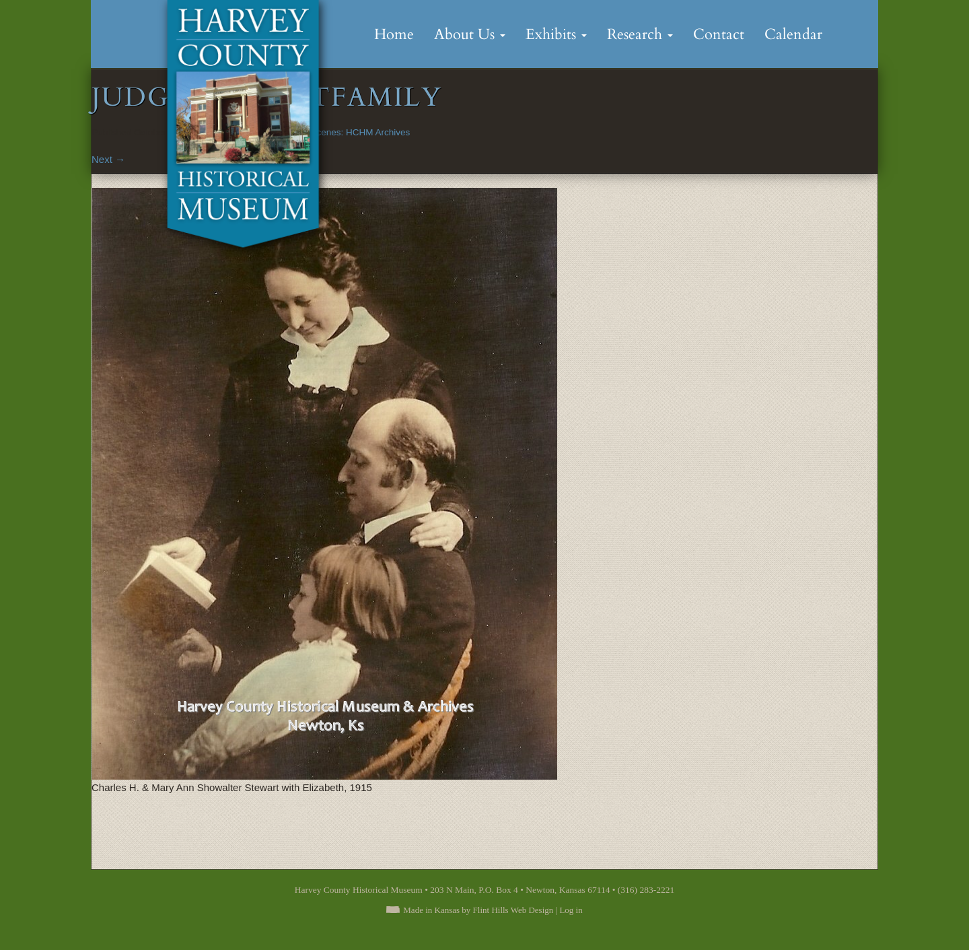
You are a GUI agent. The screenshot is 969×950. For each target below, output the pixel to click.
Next (108, 159)
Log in (570, 910)
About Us (469, 34)
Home (394, 34)
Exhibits (556, 34)
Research (640, 34)
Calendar (793, 34)
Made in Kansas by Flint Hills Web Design (478, 910)
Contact (718, 34)
